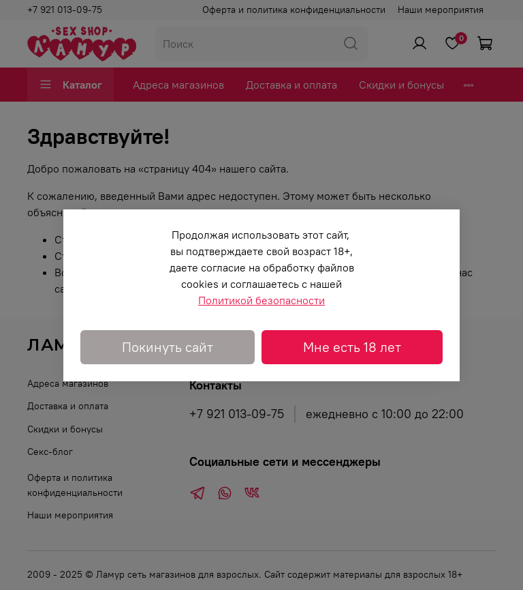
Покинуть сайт (167, 346)
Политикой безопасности (261, 300)
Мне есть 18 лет (352, 346)
